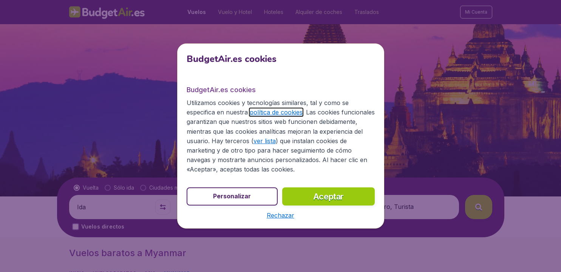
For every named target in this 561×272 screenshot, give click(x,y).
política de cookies (276, 112)
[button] (280, 215)
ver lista (264, 141)
